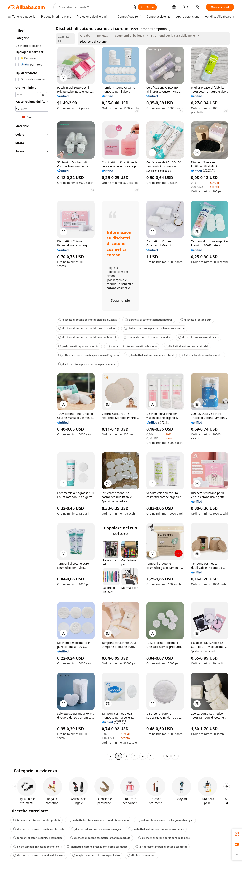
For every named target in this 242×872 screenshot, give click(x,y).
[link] (237, 834)
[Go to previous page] (110, 756)
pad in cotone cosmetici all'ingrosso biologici (165, 820)
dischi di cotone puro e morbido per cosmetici (87, 364)
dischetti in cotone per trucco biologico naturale (154, 328)
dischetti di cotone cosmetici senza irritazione (87, 328)
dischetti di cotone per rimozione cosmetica (156, 829)
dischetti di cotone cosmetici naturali (149, 319)
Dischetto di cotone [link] (93, 41)
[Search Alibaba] (93, 7)
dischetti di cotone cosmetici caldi (186, 346)
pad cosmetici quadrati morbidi (78, 346)
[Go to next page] (175, 756)
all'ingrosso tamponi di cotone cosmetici (161, 846)
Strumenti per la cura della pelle (173, 35)
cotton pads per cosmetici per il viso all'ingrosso (88, 355)
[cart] (186, 7)
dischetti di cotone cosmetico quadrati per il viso (98, 820)
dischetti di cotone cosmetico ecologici (96, 829)
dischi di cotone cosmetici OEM (198, 337)
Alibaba (85, 35)
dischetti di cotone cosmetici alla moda (132, 346)
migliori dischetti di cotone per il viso (96, 855)
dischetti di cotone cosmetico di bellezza (39, 855)
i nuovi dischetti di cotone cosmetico (147, 337)
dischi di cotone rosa (141, 855)
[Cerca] (147, 7)
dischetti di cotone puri (196, 319)
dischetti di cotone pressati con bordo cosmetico (97, 846)
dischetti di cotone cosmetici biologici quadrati (87, 319)
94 (167, 756)
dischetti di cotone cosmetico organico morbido (100, 838)
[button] (133, 7)
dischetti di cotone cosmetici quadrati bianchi (87, 337)
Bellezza (102, 35)
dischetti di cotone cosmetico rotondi (150, 355)
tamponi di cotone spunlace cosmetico (38, 838)
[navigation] (30, 392)
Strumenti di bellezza (129, 35)
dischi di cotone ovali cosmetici (202, 355)
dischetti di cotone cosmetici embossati (38, 829)
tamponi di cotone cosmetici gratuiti (36, 820)
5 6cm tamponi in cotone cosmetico (36, 846)
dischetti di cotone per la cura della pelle (164, 838)
